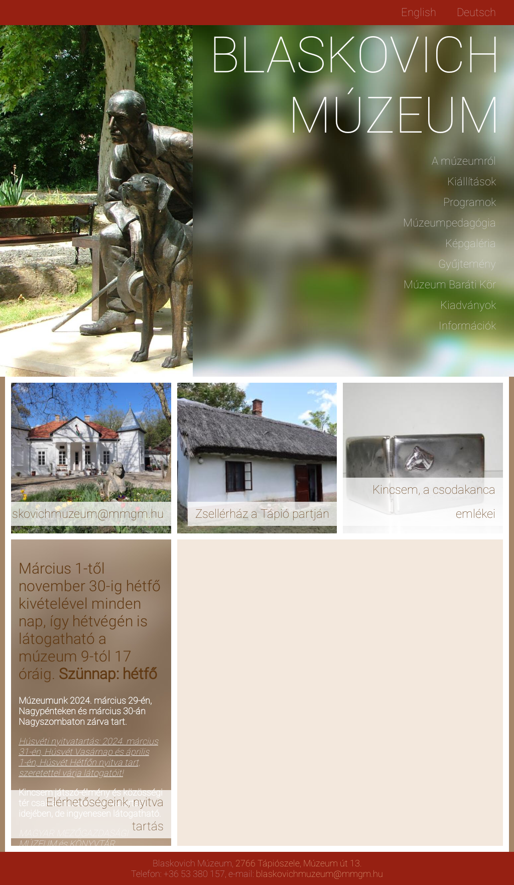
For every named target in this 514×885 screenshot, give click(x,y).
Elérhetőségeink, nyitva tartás (105, 814)
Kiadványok (468, 305)
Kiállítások (471, 181)
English (418, 12)
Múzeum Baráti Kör (450, 284)
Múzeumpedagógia (449, 222)
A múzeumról (464, 161)
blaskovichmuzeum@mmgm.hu (319, 873)
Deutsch (476, 12)
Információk (467, 325)
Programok (469, 202)
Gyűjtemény (467, 264)
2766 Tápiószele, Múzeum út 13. (298, 863)
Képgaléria (470, 243)
